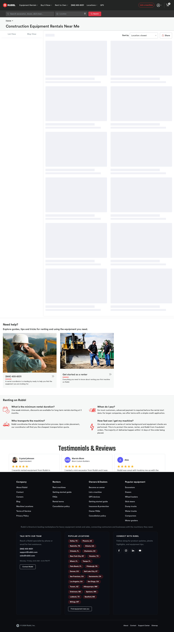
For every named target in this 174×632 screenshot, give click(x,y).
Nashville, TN (75, 546)
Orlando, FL (74, 551)
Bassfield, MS (90, 597)
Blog (18, 502)
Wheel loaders (131, 497)
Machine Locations (24, 506)
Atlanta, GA (89, 546)
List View (12, 34)
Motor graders (131, 521)
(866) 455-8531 (77, 5)
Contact (20, 492)
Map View (31, 34)
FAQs (55, 497)
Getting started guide (62, 492)
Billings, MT (74, 602)
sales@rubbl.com (27, 556)
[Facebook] (119, 550)
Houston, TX (93, 556)
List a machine (146, 5)
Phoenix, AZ (87, 541)
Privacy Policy (22, 516)
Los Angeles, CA (76, 581)
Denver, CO (74, 571)
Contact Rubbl (27, 567)
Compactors (130, 516)
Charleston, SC (89, 551)
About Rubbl (21, 487)
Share (166, 35)
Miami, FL (74, 561)
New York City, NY (77, 556)
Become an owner (97, 487)
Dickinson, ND (75, 592)
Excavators (130, 487)
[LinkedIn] (133, 550)
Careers (19, 497)
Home (8, 21)
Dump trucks (131, 506)
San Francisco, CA (77, 576)
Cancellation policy (61, 506)
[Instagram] (126, 550)
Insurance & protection (99, 506)
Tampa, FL (87, 561)
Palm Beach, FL (75, 566)
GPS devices (94, 497)
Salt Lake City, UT (90, 571)
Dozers (128, 492)
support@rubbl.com (28, 552)
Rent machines (59, 487)
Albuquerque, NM (90, 587)
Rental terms (58, 502)
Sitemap (155, 625)
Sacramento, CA (95, 576)
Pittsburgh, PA (92, 566)
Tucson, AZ (74, 587)
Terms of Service (23, 511)
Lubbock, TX (75, 597)
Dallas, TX (73, 541)
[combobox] (30, 14)
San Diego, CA (93, 581)
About (125, 625)
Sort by (125, 35)
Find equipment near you (80, 609)
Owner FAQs (94, 511)
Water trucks (131, 511)
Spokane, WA (91, 592)
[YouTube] (140, 550)
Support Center (144, 625)
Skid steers (130, 502)
